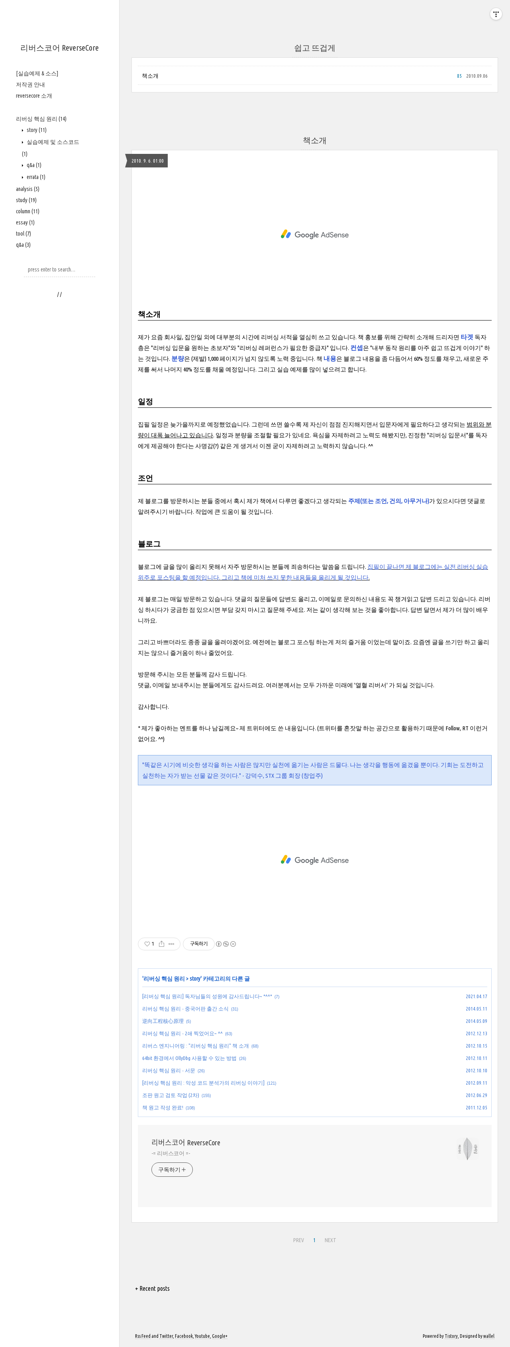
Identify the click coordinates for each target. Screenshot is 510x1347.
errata (35, 177)
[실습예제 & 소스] (37, 73)
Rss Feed (143, 1336)
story (36, 130)
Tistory (451, 1336)
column (27, 211)
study (26, 200)
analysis (27, 189)
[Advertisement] (59, 427)
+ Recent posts (152, 1288)
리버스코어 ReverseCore (59, 47)
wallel (488, 1336)
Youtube (202, 1336)
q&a (33, 165)
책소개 (150, 76)
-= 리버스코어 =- (170, 1153)
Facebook (184, 1336)
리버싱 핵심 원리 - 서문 (168, 1070)
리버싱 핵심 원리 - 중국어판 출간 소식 (185, 1008)
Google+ (220, 1336)
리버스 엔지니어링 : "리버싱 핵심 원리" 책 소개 (195, 1045)
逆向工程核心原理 (163, 1021)
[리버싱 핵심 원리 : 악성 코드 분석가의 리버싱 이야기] (203, 1082)
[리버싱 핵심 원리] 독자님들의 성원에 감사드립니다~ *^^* (207, 996)
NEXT (330, 1240)
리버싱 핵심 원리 (41, 119)
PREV (298, 1240)
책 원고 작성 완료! (162, 1107)
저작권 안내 (30, 84)
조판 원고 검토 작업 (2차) (170, 1095)
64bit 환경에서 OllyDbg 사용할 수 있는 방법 (189, 1058)
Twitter (166, 1336)
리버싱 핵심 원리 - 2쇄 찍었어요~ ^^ (182, 1033)
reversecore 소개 (34, 95)
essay (25, 222)
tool (23, 233)
